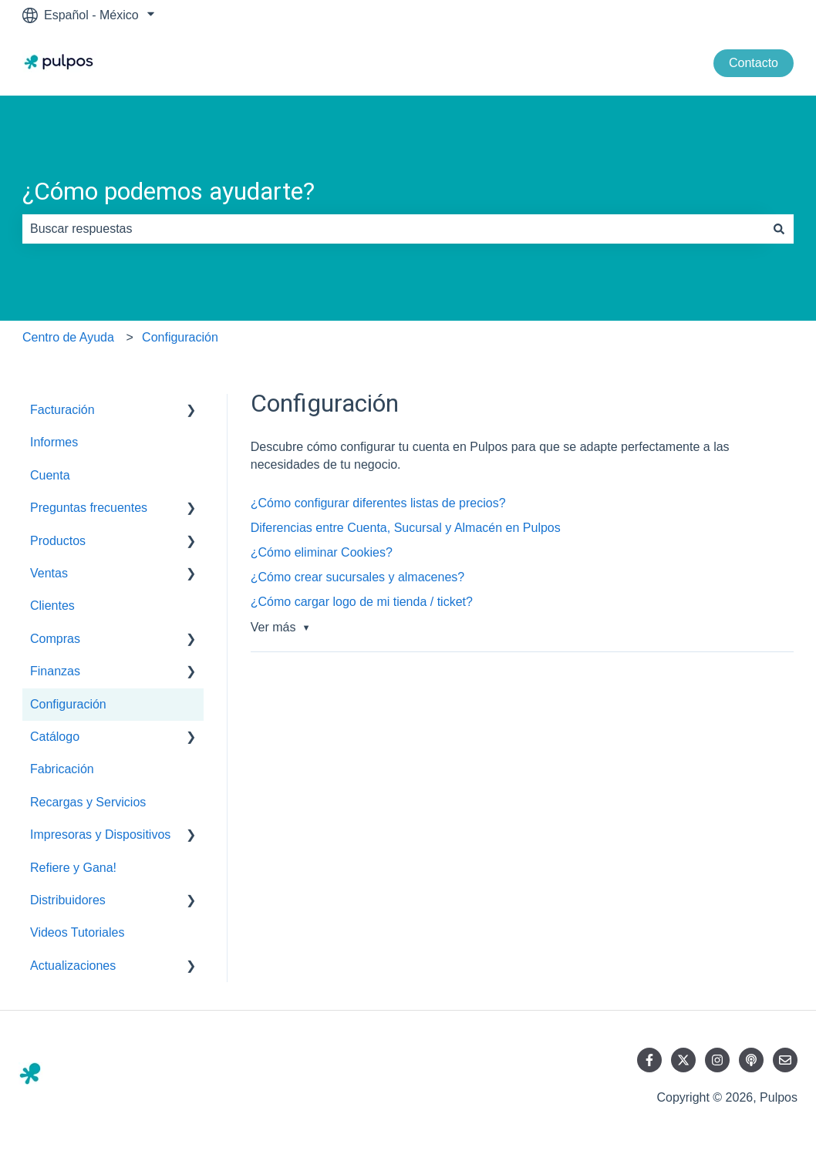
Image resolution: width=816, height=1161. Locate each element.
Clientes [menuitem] (52, 605)
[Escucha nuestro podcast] (751, 1060)
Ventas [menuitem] (49, 573)
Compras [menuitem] (55, 638)
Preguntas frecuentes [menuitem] (88, 507)
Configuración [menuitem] (68, 704)
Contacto (753, 62)
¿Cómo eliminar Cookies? (322, 552)
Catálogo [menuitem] (54, 736)
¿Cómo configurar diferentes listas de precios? (378, 503)
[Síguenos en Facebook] (649, 1060)
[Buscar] (779, 229)
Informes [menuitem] (54, 442)
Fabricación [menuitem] (62, 769)
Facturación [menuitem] (62, 409)
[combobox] (393, 229)
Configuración (180, 337)
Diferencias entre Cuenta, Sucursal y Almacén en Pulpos (406, 527)
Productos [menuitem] (58, 540)
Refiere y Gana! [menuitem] (73, 867)
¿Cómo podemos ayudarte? (168, 191)
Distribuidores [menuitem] (68, 900)
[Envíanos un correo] (785, 1060)
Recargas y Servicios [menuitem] (88, 802)
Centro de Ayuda (68, 337)
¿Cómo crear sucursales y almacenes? (357, 577)
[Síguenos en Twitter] (683, 1060)
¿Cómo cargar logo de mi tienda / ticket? (362, 601)
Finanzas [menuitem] (55, 671)
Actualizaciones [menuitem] (73, 965)
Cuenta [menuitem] (50, 475)
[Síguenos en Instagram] (717, 1060)
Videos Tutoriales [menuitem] (77, 932)
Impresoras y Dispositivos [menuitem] (100, 834)
